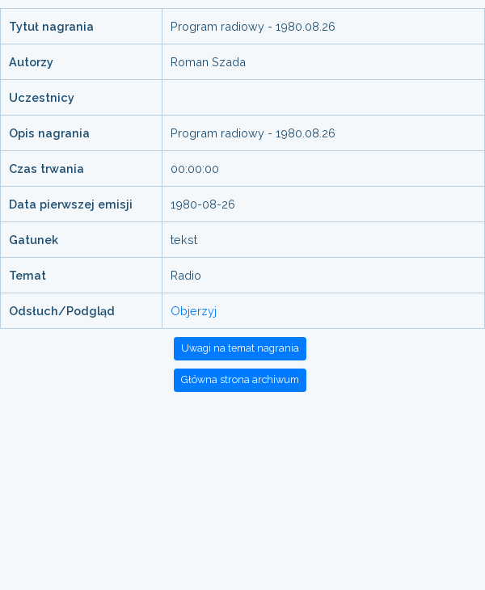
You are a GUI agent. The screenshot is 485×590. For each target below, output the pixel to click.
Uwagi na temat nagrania (240, 348)
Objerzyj (194, 311)
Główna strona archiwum (240, 379)
